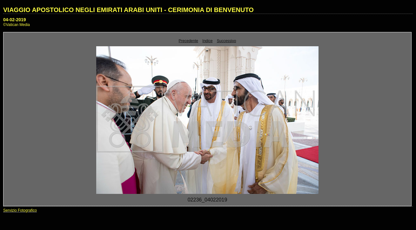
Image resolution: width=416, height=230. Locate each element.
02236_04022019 (207, 199)
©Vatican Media (16, 24)
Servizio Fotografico (20, 210)
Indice (207, 41)
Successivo (226, 41)
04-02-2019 (14, 19)
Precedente (188, 41)
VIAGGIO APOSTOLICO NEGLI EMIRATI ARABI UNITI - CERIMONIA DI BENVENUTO (128, 9)
